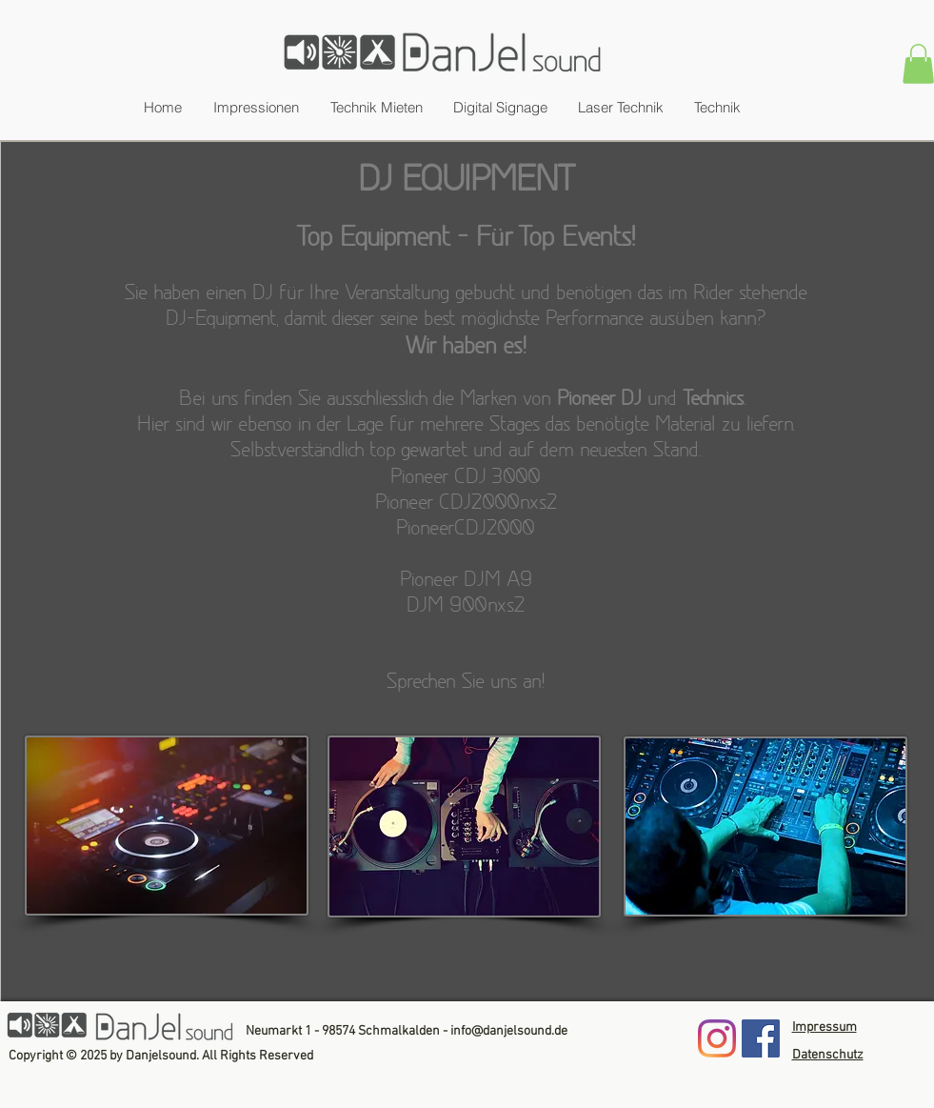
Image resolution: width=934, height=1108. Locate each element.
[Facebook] (761, 1038)
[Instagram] (717, 1038)
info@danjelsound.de (508, 1031)
